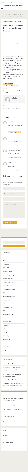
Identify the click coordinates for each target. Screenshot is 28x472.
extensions (16, 108)
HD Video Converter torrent (10, 85)
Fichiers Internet (6, 328)
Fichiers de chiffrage (7, 293)
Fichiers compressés (7, 271)
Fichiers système (6, 339)
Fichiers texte (6, 343)
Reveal (13, 110)
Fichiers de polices (7, 311)
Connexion (5, 435)
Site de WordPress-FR (8, 446)
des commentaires (8, 442)
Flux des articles (7, 438)
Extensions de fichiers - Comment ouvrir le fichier (11, 4)
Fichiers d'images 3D (7, 285)
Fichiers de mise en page (8, 303)
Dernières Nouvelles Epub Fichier (10, 363)
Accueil (4, 14)
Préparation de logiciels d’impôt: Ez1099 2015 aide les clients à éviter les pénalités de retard (13, 384)
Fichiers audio (6, 264)
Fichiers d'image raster (8, 278)
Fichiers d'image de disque (9, 275)
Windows (20, 110)
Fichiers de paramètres (8, 307)
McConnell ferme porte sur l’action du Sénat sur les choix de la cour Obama (13, 375)
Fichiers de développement (9, 296)
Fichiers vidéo (6, 346)
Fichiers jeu (5, 332)
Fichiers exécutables (7, 321)
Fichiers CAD (6, 267)
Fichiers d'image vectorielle (9, 282)
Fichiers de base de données (9, 289)
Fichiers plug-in (6, 336)
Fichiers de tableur (7, 318)
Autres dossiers (6, 260)
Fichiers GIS (6, 325)
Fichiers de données (7, 300)
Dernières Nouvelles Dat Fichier (10, 379)
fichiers (7, 110)
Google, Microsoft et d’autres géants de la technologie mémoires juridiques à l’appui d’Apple (12, 369)
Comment (8, 108)
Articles (8, 105)
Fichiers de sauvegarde (8, 314)
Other (4, 350)
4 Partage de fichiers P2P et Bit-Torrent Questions (13, 91)
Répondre (18, 132)
